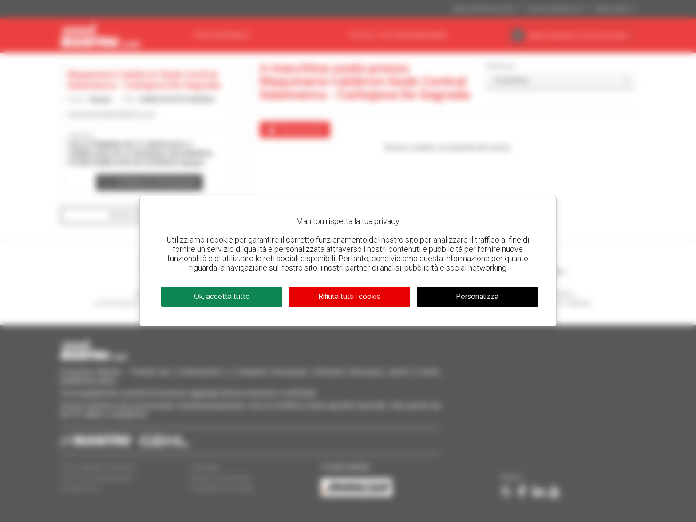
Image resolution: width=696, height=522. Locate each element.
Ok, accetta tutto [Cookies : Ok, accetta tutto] (222, 296)
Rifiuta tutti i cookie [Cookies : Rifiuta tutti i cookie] (349, 296)
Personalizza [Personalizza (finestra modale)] (477, 296)
